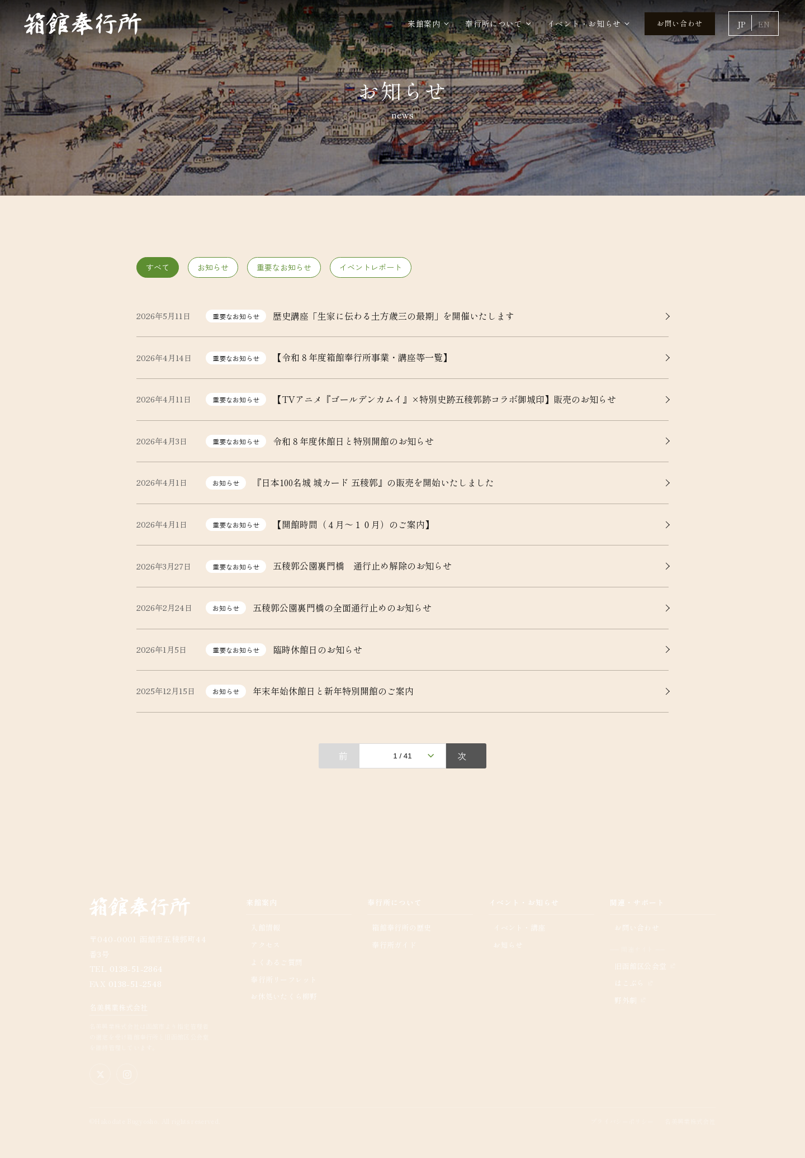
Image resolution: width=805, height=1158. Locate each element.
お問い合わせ (680, 23)
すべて (157, 267)
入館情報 (265, 927)
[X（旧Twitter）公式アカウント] (100, 1074)
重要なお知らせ (284, 267)
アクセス (265, 944)
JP (741, 24)
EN (764, 24)
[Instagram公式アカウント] (127, 1074)
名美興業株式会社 (118, 1007)
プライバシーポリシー (622, 1121)
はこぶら (629, 982)
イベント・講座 (519, 927)
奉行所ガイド (394, 944)
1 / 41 (402, 756)
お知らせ (213, 267)
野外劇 (625, 1000)
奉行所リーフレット (283, 979)
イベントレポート (370, 267)
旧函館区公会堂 (640, 966)
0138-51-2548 (135, 983)
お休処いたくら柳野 (283, 996)
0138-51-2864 (136, 968)
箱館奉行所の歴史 (401, 927)
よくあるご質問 (276, 962)
